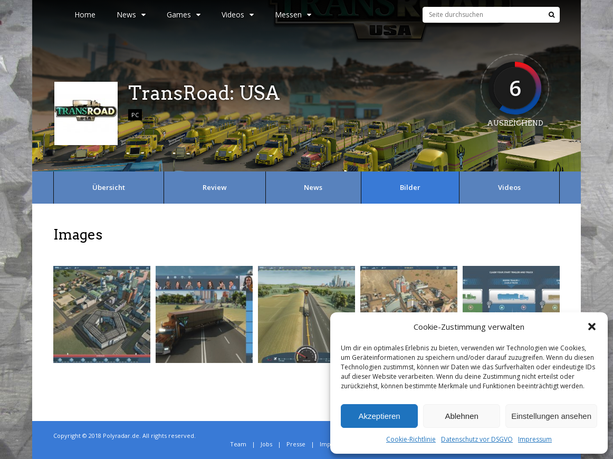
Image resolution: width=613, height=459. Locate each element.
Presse (295, 444)
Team (238, 444)
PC (135, 115)
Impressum (535, 439)
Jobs (266, 444)
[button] (592, 326)
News (131, 14)
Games (183, 14)
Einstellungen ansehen (551, 416)
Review (215, 187)
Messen (293, 14)
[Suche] (551, 15)
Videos (238, 14)
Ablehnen (461, 416)
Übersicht (108, 187)
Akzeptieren (379, 416)
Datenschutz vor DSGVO (477, 439)
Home (84, 14)
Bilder (410, 187)
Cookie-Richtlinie (411, 439)
